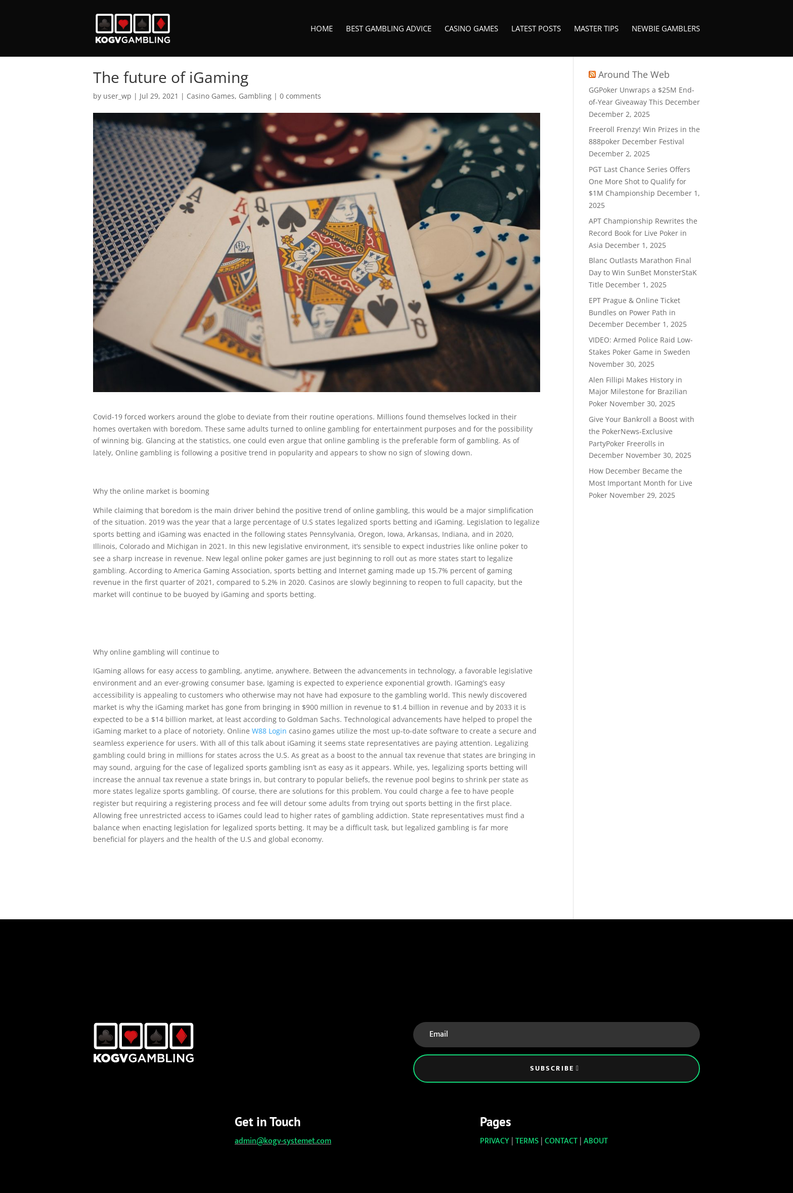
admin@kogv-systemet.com (283, 1141)
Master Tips (596, 29)
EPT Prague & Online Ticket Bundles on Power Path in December (634, 312)
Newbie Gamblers (666, 29)
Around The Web (634, 74)
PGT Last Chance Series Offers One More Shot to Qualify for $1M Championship (639, 181)
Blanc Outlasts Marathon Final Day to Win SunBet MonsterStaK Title (643, 272)
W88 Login (269, 731)
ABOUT (596, 1141)
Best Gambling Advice (388, 29)
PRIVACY (494, 1141)
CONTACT (561, 1141)
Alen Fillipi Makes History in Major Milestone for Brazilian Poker (638, 392)
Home (322, 29)
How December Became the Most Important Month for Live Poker (640, 483)
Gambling (255, 96)
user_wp (117, 96)
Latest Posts (536, 29)
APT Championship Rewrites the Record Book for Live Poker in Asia (643, 233)
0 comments (300, 96)
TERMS (527, 1141)
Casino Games (471, 29)
